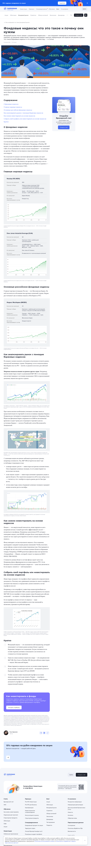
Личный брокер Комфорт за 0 (33, 831)
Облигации (13, 15)
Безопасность (72, 831)
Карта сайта (71, 835)
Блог (57, 9)
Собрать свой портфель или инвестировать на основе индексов (25, 119)
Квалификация (29, 807)
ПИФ (5, 823)
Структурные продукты (10, 818)
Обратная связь (72, 818)
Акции (6, 15)
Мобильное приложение (11, 834)
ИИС (5, 804)
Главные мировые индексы (13, 107)
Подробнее (62, 3)
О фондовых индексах (11, 104)
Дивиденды (61, 15)
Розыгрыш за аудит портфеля (33, 834)
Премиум (31, 9)
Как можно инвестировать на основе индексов (19, 116)
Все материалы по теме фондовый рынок (18, 22)
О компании (64, 9)
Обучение (52, 9)
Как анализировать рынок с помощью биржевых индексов (23, 113)
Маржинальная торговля (11, 815)
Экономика (53, 15)
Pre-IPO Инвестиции (31, 802)
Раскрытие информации (75, 802)
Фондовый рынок (23, 15)
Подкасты (49, 825)
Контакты (70, 815)
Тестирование (50, 822)
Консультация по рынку (32, 815)
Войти (84, 9)
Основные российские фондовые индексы (18, 110)
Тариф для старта (30, 828)
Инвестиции (23, 9)
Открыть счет (78, 15)
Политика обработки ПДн (75, 828)
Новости (70, 812)
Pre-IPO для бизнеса (31, 804)
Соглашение (71, 825)
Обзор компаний (43, 15)
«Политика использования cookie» (44, 841)
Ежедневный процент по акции (34, 825)
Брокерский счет (9, 802)
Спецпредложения (41, 9)
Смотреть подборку (14, 707)
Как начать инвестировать (11, 812)
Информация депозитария (75, 804)
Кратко (6, 122)
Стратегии (33, 15)
